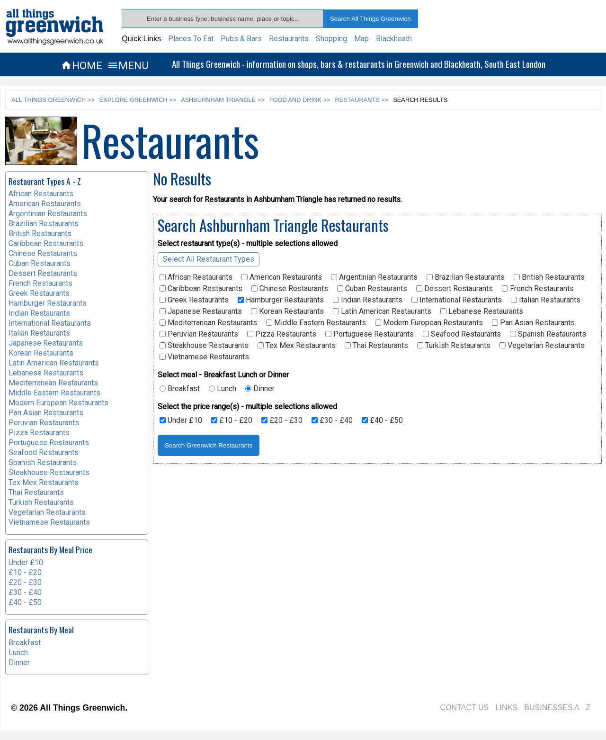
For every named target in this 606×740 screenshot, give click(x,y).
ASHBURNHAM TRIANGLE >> (223, 99)
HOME (81, 65)
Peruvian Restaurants (199, 334)
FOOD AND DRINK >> (299, 99)
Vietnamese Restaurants (204, 357)
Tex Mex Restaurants (297, 345)
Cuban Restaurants (372, 288)
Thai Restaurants (376, 345)
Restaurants (289, 38)
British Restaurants (549, 277)
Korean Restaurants (287, 311)
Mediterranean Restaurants (208, 323)
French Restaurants (538, 288)
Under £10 (181, 420)
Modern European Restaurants (429, 323)
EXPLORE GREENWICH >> (137, 99)
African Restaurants (196, 277)
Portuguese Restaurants (369, 334)
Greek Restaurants (194, 300)
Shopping (331, 38)
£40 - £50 (382, 420)
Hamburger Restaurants (281, 300)
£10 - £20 (231, 420)
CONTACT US (464, 707)
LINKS (506, 707)
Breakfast (180, 389)
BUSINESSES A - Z (557, 707)
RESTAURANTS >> (361, 99)
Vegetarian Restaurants (542, 345)
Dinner (260, 389)
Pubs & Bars (241, 38)
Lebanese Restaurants (481, 311)
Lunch (222, 389)
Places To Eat (191, 38)
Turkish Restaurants (453, 345)
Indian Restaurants (367, 300)
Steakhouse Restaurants (204, 345)
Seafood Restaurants (462, 334)
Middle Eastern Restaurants (316, 323)
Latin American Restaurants (382, 311)
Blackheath (394, 38)
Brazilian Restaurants (466, 277)
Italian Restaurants (545, 300)
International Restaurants (456, 300)
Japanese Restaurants (201, 311)
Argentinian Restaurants (374, 277)
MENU (127, 65)
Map (361, 38)
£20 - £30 (282, 420)
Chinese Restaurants (289, 288)
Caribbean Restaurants (201, 288)
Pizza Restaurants (281, 334)
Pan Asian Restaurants (533, 323)
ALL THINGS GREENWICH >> (53, 99)
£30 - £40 (332, 420)
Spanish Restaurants (548, 334)
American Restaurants (281, 277)
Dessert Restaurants (454, 288)
